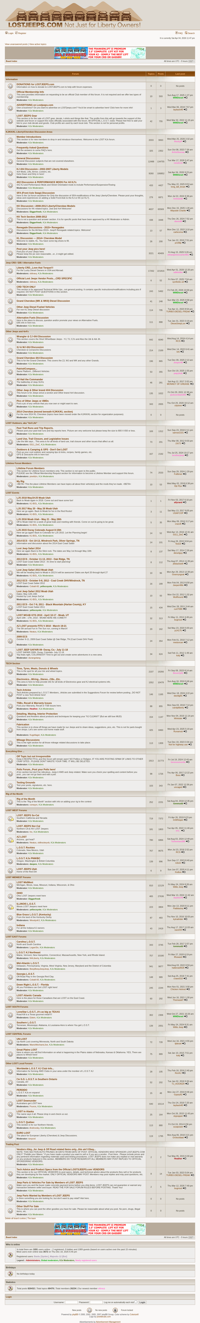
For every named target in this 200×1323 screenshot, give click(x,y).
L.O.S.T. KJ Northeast (28, 952)
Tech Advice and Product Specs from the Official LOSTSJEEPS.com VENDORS (60, 1169)
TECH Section (13, 663)
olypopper (178, 1116)
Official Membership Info (30, 92)
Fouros (33, 1106)
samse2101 (178, 432)
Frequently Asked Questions (32, 147)
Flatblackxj (178, 908)
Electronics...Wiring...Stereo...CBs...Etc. (39, 679)
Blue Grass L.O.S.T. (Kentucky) (34, 914)
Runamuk (178, 731)
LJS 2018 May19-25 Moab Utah (34, 497)
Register (20, 33)
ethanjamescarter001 (178, 255)
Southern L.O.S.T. (26, 1022)
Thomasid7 (178, 1000)
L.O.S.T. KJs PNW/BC (28, 858)
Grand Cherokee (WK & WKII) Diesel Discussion (43, 301)
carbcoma (178, 232)
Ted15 (178, 544)
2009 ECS (22, 636)
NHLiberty (34, 958)
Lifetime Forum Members (18, 463)
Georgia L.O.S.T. (26, 974)
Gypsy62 (178, 1094)
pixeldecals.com (104, 1317)
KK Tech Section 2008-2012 (32, 216)
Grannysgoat (178, 574)
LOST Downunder (26, 1100)
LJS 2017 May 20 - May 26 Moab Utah (37, 508)
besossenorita (178, 762)
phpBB (75, 1314)
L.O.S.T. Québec (25, 1122)
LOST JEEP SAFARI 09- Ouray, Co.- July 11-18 (42, 649)
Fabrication (23, 724)
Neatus (33, 631)
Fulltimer (178, 474)
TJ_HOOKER (178, 1084)
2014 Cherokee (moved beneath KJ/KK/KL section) (45, 411)
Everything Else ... (15, 751)
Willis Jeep (178, 887)
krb (178, 352)
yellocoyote (46, 586)
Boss (178, 775)
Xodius (178, 872)
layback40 (178, 109)
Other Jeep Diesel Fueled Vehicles (36, 307)
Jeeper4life (178, 585)
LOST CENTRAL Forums (18, 1034)
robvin (178, 863)
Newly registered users (86, 1260)
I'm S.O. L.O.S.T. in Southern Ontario (37, 1079)
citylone (178, 405)
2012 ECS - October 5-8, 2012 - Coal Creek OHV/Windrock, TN (51, 580)
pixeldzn (34, 476)
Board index (11, 61)
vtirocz (101, 1288)
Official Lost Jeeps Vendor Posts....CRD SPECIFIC (44, 278)
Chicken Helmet (178, 989)
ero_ (178, 830)
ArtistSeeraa (178, 152)
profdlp (178, 243)
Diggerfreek (36, 212)
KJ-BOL (33, 503)
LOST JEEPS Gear (27, 115)
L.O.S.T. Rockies (26, 847)
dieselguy (178, 553)
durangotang (35, 658)
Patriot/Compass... (27, 368)
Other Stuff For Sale (28, 1206)
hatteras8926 (178, 968)
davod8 (178, 221)
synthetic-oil (178, 282)
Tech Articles (24, 690)
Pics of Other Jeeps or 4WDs (33, 401)
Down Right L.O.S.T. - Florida (33, 984)
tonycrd (32, 1138)
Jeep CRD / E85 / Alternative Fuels (23, 263)
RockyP (178, 141)
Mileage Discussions (28, 740)
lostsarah (178, 198)
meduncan (178, 642)
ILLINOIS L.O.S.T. (26, 904)
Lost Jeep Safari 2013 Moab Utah (35, 570)
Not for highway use (178, 744)
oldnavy (33, 273)
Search (190, 33)
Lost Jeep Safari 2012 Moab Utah (35, 591)
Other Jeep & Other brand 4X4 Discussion (40, 390)
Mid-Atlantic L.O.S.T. (28, 963)
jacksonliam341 (178, 395)
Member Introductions (29, 137)
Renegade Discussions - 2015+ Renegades (40, 227)
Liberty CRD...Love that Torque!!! (35, 267)
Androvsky (34, 1128)
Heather (34, 709)
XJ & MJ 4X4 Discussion (30, 347)
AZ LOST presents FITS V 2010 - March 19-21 (41, 626)
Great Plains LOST (27, 1049)
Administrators (33, 1260)
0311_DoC (35, 444)
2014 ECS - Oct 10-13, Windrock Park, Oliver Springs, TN (48, 540)
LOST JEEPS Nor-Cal (28, 826)
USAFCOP (178, 513)
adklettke (178, 272)
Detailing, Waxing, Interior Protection (37, 713)
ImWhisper (178, 820)
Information (12, 79)
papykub (178, 373)
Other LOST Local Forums (19, 1063)
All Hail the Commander (30, 379)
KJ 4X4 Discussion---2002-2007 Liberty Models (42, 169)
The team (32, 1218)
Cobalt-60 (34, 586)
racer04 (178, 930)
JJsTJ (178, 443)
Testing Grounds (26, 782)
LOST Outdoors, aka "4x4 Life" (21, 423)
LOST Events (12, 493)
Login (9, 33)
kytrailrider (178, 919)
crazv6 (178, 524)
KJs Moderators (36, 100)
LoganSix (34, 947)
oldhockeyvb (44, 842)
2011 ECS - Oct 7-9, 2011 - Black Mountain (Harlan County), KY (51, 604)
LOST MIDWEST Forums (18, 877)
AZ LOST (22, 837)
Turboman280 (178, 841)
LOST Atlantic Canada (29, 995)
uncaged (178, 787)
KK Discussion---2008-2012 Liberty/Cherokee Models (46, 206)
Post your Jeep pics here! (31, 249)
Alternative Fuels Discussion (33, 317)
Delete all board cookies (15, 1218)
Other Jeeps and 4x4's (17, 331)
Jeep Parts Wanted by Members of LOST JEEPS (43, 1195)
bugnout (178, 620)
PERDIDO (22, 1090)
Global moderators (49, 1260)
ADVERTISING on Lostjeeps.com (35, 105)
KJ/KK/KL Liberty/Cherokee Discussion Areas (29, 132)
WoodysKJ (35, 920)
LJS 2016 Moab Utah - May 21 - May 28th (39, 519)
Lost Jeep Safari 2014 (29, 548)
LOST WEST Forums (16, 810)
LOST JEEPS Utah (27, 869)
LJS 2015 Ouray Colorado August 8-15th (39, 530)
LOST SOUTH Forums (17, 1007)
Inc (31, 832)
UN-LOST (22, 1039)
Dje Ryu (178, 486)
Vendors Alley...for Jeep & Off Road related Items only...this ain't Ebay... (56, 1149)
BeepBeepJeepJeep (39, 969)
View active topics (37, 44)
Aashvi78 (178, 897)
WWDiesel (178, 97)
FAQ (179, 33)
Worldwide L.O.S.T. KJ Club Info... (35, 1068)
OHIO (20, 893)
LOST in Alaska (25, 1111)
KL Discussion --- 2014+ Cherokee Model (39, 238)
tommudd (178, 803)
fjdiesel (178, 1043)
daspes (33, 864)
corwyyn (34, 804)
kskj (178, 655)
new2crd (178, 163)
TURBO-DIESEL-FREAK (178, 311)
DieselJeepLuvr (178, 323)
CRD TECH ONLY (26, 287)
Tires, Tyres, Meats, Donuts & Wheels (37, 668)
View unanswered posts (16, 44)
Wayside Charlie (178, 210)
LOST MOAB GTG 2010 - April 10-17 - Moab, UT (43, 615)
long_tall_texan (178, 187)
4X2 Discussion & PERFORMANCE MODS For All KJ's (46, 182)
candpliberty (178, 707)
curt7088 (178, 609)
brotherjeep (178, 455)
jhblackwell (178, 563)
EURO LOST (23, 1133)
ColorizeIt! (134, 1314)
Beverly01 (178, 673)
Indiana (21, 925)
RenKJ (178, 1073)
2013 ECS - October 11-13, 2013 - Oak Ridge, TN (43, 559)
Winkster (178, 718)
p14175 (178, 630)
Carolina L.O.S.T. (26, 941)
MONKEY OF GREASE (178, 384)
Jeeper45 (178, 362)
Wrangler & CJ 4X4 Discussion (34, 336)
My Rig (20, 481)
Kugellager (35, 735)
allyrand (178, 502)
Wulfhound (178, 597)
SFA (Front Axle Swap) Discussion (36, 193)
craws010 (178, 978)
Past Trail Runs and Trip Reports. (35, 428)
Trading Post (12, 1144)
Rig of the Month (14, 794)
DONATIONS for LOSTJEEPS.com (35, 84)
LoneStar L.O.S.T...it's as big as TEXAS (38, 1012)
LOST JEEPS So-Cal (28, 815)
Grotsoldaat (178, 1137)
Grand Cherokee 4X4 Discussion (35, 358)
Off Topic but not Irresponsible (34, 756)
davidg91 (178, 696)
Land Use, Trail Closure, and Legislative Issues (43, 438)
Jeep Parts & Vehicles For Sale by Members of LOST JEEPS (50, 1182)
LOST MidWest (25, 882)
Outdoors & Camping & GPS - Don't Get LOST (42, 449)
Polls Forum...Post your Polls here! (36, 769)
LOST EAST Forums (16, 937)
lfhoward (178, 957)
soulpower (178, 1127)
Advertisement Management (108, 1322)
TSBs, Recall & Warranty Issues (34, 703)
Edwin (33, 1017)
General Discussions (28, 158)
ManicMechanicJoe (39, 1045)
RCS (178, 341)
